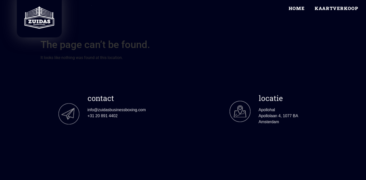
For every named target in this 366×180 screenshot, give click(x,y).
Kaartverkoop (336, 8)
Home (297, 8)
